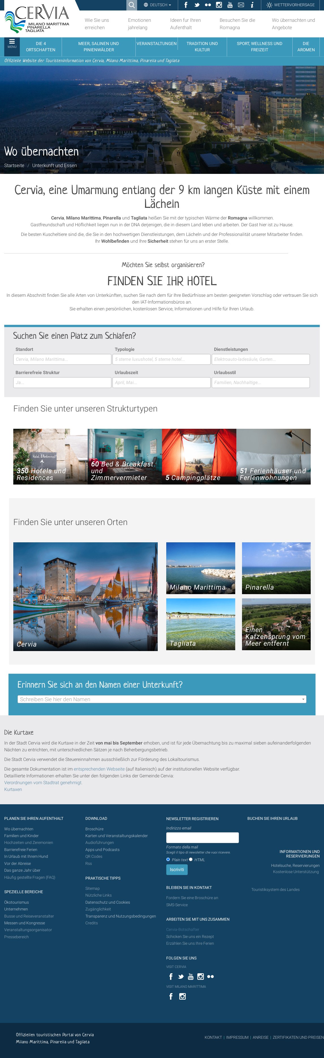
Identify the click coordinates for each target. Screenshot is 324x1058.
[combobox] (62, 359)
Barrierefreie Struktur (38, 372)
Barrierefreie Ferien (21, 849)
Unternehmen (16, 909)
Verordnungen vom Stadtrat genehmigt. (43, 782)
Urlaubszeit (126, 372)
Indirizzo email (178, 828)
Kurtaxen (13, 789)
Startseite (14, 165)
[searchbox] (62, 359)
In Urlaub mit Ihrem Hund (26, 856)
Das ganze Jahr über (22, 870)
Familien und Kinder (21, 835)
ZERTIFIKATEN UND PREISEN (298, 1037)
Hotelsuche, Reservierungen (295, 865)
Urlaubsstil (225, 372)
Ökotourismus (16, 902)
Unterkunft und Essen (54, 165)
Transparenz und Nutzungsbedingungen (120, 916)
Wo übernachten (18, 829)
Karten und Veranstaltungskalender (116, 835)
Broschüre (94, 829)
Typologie (125, 349)
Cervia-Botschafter (182, 929)
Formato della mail (198, 850)
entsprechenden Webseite (99, 769)
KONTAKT (213, 1037)
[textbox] (162, 699)
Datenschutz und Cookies (108, 902)
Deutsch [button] (160, 5)
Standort (24, 349)
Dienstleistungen (231, 349)
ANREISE (261, 1037)
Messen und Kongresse (24, 923)
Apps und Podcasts (102, 849)
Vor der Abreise (17, 863)
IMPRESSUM (237, 1037)
